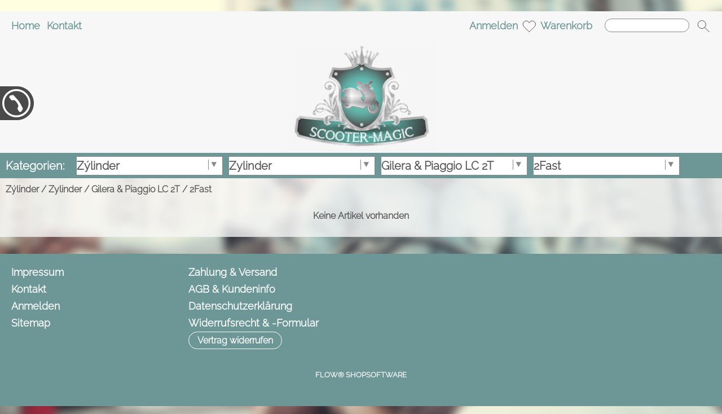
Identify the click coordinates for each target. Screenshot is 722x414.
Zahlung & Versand (232, 272)
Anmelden (493, 26)
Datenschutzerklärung (240, 306)
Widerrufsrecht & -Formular (253, 323)
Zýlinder (22, 189)
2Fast (201, 189)
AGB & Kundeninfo (231, 289)
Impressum (37, 272)
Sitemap (30, 323)
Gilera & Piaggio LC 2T (135, 189)
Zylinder (65, 189)
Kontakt (64, 26)
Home (25, 26)
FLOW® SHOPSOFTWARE (361, 375)
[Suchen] (647, 25)
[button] (703, 26)
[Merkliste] (529, 26)
